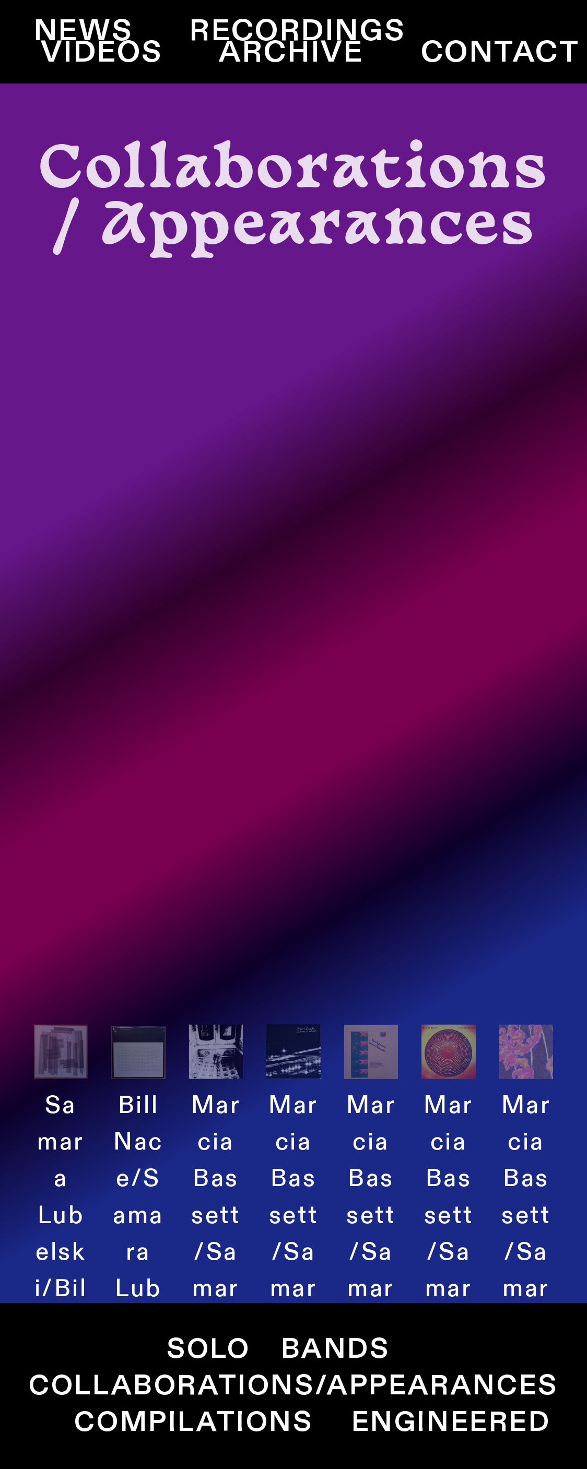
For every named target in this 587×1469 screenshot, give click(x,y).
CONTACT (500, 52)
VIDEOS (102, 52)
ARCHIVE (291, 52)
